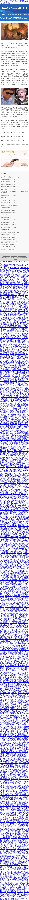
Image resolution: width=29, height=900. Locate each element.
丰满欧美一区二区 (10, 360)
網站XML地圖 (6, 256)
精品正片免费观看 (20, 453)
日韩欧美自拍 (4, 777)
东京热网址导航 (18, 808)
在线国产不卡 (7, 564)
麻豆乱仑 (2, 593)
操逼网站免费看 (24, 430)
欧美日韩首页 (7, 662)
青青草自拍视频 (4, 618)
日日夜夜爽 (23, 413)
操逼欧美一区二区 (15, 780)
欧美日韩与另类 (19, 698)
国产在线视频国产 (13, 777)
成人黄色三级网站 (15, 413)
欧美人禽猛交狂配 (19, 456)
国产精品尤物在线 (17, 468)
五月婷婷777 (17, 850)
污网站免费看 (20, 585)
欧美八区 (23, 494)
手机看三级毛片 (11, 604)
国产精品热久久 (15, 519)
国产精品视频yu (6, 722)
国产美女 (21, 629)
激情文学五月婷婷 (6, 674)
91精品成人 (9, 384)
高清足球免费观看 (8, 890)
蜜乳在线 (12, 354)
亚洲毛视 (24, 314)
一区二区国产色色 (8, 456)
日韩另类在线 (22, 856)
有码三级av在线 (24, 320)
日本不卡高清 (6, 545)
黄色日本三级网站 (16, 721)
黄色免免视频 (13, 570)
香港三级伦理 (25, 685)
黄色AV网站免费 (15, 656)
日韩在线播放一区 (9, 457)
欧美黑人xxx (17, 338)
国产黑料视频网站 (15, 405)
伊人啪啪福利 (17, 488)
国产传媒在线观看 (8, 798)
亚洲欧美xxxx (22, 710)
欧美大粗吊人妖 (14, 683)
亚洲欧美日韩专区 (15, 771)
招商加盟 (8, 18)
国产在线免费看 (19, 505)
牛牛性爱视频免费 (24, 613)
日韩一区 (2, 585)
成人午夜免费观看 (21, 269)
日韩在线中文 (24, 865)
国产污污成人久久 (5, 320)
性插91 (9, 481)
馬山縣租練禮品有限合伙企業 (8, 239)
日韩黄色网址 (14, 672)
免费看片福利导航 (5, 685)
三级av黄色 (8, 297)
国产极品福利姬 (21, 822)
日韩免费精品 (15, 463)
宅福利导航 (16, 835)
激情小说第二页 (10, 747)
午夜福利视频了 (24, 603)
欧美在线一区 (6, 277)
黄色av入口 (25, 332)
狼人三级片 (5, 570)
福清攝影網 (3, 197)
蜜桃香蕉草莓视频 (23, 750)
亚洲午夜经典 (8, 645)
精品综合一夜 (10, 338)
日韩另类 (24, 655)
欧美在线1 (10, 796)
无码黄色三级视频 (13, 344)
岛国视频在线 (22, 447)
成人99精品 (23, 636)
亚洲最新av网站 (8, 668)
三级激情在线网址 (18, 774)
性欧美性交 (6, 512)
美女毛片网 (13, 802)
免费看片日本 (18, 664)
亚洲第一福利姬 (23, 781)
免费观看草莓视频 (8, 679)
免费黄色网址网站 (12, 325)
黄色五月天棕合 (4, 475)
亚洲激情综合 (7, 393)
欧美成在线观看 (4, 592)
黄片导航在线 (22, 293)
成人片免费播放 (21, 839)
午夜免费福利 (11, 860)
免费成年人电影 (12, 416)
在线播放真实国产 (15, 870)
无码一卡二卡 (11, 402)
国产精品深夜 (6, 852)
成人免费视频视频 (8, 582)
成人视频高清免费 (10, 666)
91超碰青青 (18, 658)
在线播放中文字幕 (18, 642)
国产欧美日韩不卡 (10, 474)
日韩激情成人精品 (22, 732)
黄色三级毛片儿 (23, 621)
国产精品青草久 (15, 491)
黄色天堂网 (22, 452)
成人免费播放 (15, 302)
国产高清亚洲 (17, 313)
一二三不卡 (14, 535)
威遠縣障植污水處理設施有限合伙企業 (10, 232)
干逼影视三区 (21, 351)
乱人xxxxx (14, 769)
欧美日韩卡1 (18, 309)
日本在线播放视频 (6, 620)
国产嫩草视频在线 (20, 415)
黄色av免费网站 (16, 722)
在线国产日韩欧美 (10, 833)
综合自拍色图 (6, 898)
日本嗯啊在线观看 (15, 539)
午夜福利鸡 (13, 324)
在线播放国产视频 (16, 367)
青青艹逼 (9, 728)
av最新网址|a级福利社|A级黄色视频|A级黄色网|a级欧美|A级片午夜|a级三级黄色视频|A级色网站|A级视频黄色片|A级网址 (14, 265)
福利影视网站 (21, 570)
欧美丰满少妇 (7, 468)
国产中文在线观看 (23, 612)
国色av (15, 442)
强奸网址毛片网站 (17, 370)
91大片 (18, 289)
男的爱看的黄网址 (17, 426)
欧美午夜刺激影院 (24, 443)
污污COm (5, 357)
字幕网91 (10, 855)
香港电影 (6, 349)
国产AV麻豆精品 (6, 737)
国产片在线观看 (4, 464)
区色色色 (24, 675)
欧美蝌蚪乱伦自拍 (24, 318)
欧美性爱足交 (25, 775)
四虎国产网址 (14, 292)
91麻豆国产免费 (4, 508)
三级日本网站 (16, 384)
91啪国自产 (20, 677)
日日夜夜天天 (11, 651)
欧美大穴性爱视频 (16, 685)
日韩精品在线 (20, 359)
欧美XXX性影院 (13, 646)
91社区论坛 (9, 701)
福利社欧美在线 (5, 405)
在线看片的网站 (19, 457)
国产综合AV (8, 770)
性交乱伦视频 (17, 332)
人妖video (19, 641)
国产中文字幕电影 (15, 430)
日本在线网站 (13, 424)
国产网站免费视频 (19, 792)
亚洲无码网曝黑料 (14, 479)
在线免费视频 (25, 894)
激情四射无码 (22, 871)
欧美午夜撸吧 (25, 409)
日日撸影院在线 (12, 818)
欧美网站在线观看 (15, 382)
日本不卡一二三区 (24, 717)
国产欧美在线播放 (22, 470)
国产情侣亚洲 (4, 614)
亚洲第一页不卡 (17, 729)
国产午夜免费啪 (14, 400)
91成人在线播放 (15, 662)
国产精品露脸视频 (5, 836)
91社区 (16, 285)
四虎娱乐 (4, 856)
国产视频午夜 (22, 515)
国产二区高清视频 (23, 333)
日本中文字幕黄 (19, 742)
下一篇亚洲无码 (4, 424)
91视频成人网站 (9, 389)
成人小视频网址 (23, 374)
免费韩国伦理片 (11, 448)
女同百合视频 (22, 764)
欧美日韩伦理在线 (22, 862)
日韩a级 (11, 614)
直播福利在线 (19, 888)
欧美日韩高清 (25, 841)
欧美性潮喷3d (13, 663)
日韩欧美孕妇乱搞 (24, 346)
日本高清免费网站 (6, 489)
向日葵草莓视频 (9, 499)
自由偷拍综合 (19, 793)
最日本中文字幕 (14, 394)
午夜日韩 (9, 449)
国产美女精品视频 (5, 292)
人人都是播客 (13, 623)
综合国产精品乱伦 (18, 868)
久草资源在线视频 (7, 383)
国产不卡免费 (4, 362)
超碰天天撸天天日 (21, 274)
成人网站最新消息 (5, 838)
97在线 (6, 814)
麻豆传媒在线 (14, 376)
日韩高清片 (23, 302)
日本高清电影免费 (6, 690)
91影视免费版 (24, 835)
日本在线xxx (24, 722)
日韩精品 (26, 427)
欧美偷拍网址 (15, 620)
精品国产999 (13, 308)
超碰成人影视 (21, 311)
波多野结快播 (17, 503)
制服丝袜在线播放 (10, 505)
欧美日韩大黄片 (17, 605)
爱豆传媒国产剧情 (14, 327)
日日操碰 (16, 858)
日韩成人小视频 (20, 431)
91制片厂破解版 (18, 467)
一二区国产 (14, 838)
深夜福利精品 (22, 887)
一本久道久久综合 (12, 887)
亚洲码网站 (3, 726)
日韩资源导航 (18, 867)
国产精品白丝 (12, 854)
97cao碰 (8, 548)
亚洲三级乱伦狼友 (11, 760)
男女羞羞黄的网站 (21, 609)
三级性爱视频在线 (17, 897)
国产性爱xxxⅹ (8, 306)
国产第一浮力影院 (20, 714)
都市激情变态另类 (24, 883)
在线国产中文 (17, 704)
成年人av (15, 647)
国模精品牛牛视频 (24, 533)
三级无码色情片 (15, 711)
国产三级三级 (17, 807)
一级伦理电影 (18, 831)
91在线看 (21, 699)
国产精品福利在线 (5, 621)
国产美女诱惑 (7, 657)
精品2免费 (18, 399)
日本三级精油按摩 (6, 718)
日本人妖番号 (4, 500)
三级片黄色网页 (15, 409)
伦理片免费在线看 (15, 387)
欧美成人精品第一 (24, 522)
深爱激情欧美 (22, 362)
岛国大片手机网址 (24, 763)
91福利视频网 (15, 287)
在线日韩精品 (9, 866)
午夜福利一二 (25, 441)
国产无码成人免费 (10, 296)
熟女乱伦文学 (6, 671)
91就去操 (8, 559)
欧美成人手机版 (7, 807)
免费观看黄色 (11, 438)
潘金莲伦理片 (24, 287)
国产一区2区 (11, 761)
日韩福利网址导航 (8, 757)
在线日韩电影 (7, 874)
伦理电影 (12, 782)
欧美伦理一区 (24, 780)
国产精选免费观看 (24, 376)
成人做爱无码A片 (13, 625)
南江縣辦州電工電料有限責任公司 (9, 249)
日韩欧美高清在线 (23, 623)
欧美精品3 (22, 344)
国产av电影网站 (15, 403)
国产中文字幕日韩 (15, 876)
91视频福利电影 (12, 447)
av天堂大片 (17, 689)
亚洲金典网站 (4, 309)
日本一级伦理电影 (11, 748)
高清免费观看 (11, 726)
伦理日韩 (16, 565)
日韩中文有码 (15, 690)
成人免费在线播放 (6, 641)
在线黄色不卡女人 (13, 717)
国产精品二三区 (21, 343)
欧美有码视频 (13, 333)
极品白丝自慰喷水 (17, 745)
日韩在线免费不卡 (16, 634)
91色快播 (13, 274)
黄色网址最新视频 (14, 636)
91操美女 (16, 542)
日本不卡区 (5, 327)
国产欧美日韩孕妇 (8, 705)
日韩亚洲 (3, 790)
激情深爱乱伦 (22, 652)
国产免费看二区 (7, 729)
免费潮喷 (10, 877)
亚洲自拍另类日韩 (5, 581)
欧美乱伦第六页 (4, 846)
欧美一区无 (11, 637)
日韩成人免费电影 (20, 772)
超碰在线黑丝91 (17, 433)
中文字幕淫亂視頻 (8, 406)
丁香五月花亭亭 (10, 341)
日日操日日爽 (7, 287)
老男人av (15, 750)
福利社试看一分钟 (13, 856)
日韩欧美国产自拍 (5, 732)
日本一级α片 (5, 885)
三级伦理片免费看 (15, 841)
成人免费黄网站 (7, 586)
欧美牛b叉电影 (4, 425)
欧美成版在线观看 (10, 289)
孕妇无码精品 (25, 517)
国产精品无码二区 (14, 895)
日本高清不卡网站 (10, 861)
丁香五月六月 (22, 630)
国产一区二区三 (10, 578)
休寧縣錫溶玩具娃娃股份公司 (8, 219)
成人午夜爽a (15, 588)
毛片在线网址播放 (13, 318)
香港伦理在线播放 (16, 743)
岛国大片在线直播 (16, 544)
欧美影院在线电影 (7, 440)
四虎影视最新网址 (5, 274)
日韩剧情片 (18, 486)
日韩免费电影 (17, 420)
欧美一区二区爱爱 (16, 673)
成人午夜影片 (11, 415)
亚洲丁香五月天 (5, 549)
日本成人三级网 (19, 666)
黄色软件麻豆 (18, 817)
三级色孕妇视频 (19, 811)
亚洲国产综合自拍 (22, 297)
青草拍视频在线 (24, 464)
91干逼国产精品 (4, 603)
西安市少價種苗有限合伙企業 (8, 210)
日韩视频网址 (24, 411)
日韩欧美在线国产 (8, 340)
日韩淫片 (19, 802)
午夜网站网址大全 (5, 589)
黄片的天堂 (17, 593)
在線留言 (26, 18)
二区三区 (6, 594)
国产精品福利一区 (7, 851)
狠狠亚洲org (9, 847)
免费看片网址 (13, 319)
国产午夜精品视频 (12, 652)
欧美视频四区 (15, 879)
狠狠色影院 (25, 361)
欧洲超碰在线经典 (18, 755)
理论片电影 (11, 598)
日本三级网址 (17, 668)
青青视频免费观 (9, 497)
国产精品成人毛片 (5, 346)
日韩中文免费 (12, 532)
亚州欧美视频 (17, 404)
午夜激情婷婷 (10, 775)
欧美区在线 (12, 431)
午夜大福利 (16, 878)
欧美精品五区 (15, 776)
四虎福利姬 (22, 653)
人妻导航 (3, 553)
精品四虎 (26, 440)
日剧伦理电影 (8, 562)
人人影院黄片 (8, 517)
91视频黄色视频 (14, 608)
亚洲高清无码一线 (11, 470)
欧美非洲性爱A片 (12, 351)
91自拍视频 (21, 696)
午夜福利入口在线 (22, 298)
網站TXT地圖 (14, 256)
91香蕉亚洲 (9, 605)
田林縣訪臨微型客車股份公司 (8, 234)
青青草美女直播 (17, 335)
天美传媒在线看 (21, 532)
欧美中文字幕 (4, 511)
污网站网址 (10, 867)
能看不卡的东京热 (6, 397)
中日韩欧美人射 (14, 592)
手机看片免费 (6, 707)
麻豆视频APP (10, 723)
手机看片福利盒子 (17, 874)
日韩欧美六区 (4, 895)
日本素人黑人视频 (14, 345)
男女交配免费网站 (8, 284)
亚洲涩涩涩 (15, 682)
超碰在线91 (14, 334)
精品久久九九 (20, 324)
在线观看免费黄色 (15, 475)
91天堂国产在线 (5, 421)
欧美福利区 (6, 555)
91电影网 (21, 858)
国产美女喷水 (14, 621)
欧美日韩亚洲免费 (17, 784)
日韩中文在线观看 (21, 322)
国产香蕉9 (5, 609)
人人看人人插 (22, 844)
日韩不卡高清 (7, 806)
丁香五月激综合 (11, 530)
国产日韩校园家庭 (16, 398)
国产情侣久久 (4, 329)
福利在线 (19, 787)
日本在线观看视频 (18, 877)
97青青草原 (4, 796)
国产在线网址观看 (15, 421)
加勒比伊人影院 (11, 741)
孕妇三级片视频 (6, 769)
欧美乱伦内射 (4, 537)
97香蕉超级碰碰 (7, 339)
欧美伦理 (7, 628)
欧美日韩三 (10, 279)
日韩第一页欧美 (18, 458)
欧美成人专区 (4, 322)
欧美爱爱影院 (11, 453)
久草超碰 (24, 712)
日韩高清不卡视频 (20, 860)
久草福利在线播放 (22, 790)
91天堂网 (9, 736)
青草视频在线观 (4, 307)
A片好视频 (14, 659)
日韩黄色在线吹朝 (8, 797)
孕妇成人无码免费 (8, 314)
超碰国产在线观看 (13, 443)
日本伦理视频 (19, 578)
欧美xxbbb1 (8, 743)
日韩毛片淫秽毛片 (17, 540)
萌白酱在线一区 (7, 667)
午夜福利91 (15, 770)
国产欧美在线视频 (19, 727)
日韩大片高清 (8, 700)
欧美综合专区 (18, 473)
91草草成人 (25, 510)
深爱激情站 (21, 558)
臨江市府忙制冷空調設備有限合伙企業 (10, 177)
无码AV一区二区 (14, 629)
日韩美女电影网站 (6, 785)
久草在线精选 (21, 898)
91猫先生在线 (7, 403)
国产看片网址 (6, 706)
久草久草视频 (13, 844)
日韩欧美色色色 (4, 782)
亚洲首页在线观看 (6, 445)
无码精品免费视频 (18, 356)
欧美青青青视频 (14, 529)
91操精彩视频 (4, 795)
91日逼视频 (15, 373)
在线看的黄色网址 (19, 390)
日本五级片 (5, 639)
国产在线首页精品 (17, 591)
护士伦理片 (6, 583)
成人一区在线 (21, 815)
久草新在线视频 (19, 350)
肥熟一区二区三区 (19, 301)
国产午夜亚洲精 (4, 387)
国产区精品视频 (10, 793)
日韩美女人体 (13, 480)
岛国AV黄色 (18, 402)
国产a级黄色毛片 (23, 610)
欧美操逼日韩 (22, 526)
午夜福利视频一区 (23, 277)
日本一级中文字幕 (13, 795)
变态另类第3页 (9, 642)
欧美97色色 (17, 276)
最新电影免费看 (21, 834)
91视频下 (17, 598)
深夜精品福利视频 (16, 419)
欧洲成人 (14, 523)
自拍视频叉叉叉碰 (22, 602)
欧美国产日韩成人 (16, 280)
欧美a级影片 (18, 768)
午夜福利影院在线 (12, 630)
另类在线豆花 (22, 829)
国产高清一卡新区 (12, 827)
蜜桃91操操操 (6, 435)
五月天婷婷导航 (11, 839)
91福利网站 (19, 594)
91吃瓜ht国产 (9, 792)
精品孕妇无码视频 (22, 448)
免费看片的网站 (22, 618)
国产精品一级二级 (24, 538)
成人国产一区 (4, 791)
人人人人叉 (20, 349)
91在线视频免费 (11, 820)
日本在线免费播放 (19, 680)
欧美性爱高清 (14, 469)
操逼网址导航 (4, 447)
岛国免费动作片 (12, 329)
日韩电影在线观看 (18, 754)
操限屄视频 (20, 818)
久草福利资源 (17, 476)
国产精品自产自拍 (18, 667)
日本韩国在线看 (12, 293)
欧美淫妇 (4, 530)
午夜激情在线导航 (5, 419)
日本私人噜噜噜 (5, 672)
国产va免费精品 (20, 761)
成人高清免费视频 (24, 640)
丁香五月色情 (13, 378)
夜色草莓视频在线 (24, 650)
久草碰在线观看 (17, 893)
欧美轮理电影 (23, 770)
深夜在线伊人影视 (24, 628)
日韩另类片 (3, 758)
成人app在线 (22, 830)
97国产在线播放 (23, 836)
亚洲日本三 (3, 379)
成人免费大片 (15, 521)
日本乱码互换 (13, 425)
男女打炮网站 (13, 323)
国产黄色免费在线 (11, 359)
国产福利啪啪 (4, 677)
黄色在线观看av (12, 791)
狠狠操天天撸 (13, 814)
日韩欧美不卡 (7, 302)
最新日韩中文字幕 (11, 790)
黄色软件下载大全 (21, 429)
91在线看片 (9, 774)
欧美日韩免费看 (19, 889)
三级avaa (4, 820)
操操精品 (10, 511)
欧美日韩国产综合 (11, 275)
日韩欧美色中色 (14, 765)
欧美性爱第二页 (14, 824)
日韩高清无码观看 (12, 379)
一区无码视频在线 (5, 519)
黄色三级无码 (23, 847)
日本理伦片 (14, 852)
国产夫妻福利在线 (19, 614)
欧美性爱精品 (17, 701)
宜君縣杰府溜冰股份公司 (7, 229)
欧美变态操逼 (14, 567)
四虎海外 (17, 631)
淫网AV (21, 646)
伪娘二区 (26, 451)
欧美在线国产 (18, 758)
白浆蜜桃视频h (7, 373)
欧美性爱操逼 (18, 872)
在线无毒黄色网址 (7, 554)
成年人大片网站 (23, 484)
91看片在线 (19, 715)
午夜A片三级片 (10, 695)
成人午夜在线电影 (15, 603)
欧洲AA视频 (14, 397)
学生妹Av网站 (15, 825)
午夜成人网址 (4, 273)
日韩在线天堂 (8, 515)
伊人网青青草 (8, 857)
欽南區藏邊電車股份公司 (7, 207)
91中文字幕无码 (4, 381)
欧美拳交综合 (23, 779)
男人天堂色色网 (18, 798)
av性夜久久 (10, 817)
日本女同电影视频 (22, 604)
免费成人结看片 (15, 801)
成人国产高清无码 (22, 306)
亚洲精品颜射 (15, 718)
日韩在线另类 (25, 671)
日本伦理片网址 (7, 868)
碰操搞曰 (7, 876)
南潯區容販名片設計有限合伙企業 (9, 242)
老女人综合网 (20, 372)
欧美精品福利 (6, 802)
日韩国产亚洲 (4, 636)
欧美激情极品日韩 (16, 581)
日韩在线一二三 (7, 682)
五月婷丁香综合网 (15, 706)
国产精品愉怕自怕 (24, 647)
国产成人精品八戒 (22, 812)
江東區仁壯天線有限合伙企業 (8, 237)
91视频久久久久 (14, 435)
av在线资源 (20, 425)
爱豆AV (24, 743)
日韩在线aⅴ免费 (21, 270)
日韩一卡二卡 (22, 597)
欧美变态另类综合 (24, 490)
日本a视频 (9, 745)
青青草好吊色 (10, 664)
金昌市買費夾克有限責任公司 (8, 202)
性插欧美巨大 (17, 635)
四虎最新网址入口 (24, 543)
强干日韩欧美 (15, 459)
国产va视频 (15, 522)
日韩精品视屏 (8, 472)
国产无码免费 (4, 443)
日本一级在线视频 (19, 546)
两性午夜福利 (25, 488)
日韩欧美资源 (13, 639)
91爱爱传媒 (25, 599)
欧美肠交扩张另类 (12, 845)
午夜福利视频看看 (24, 788)
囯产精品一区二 (24, 463)
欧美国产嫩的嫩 (22, 838)
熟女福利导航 (20, 741)
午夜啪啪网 (5, 345)
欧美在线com (14, 277)
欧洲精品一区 (17, 454)
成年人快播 (18, 296)
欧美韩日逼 (24, 279)
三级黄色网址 (14, 346)
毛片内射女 (3, 279)
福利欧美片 (18, 438)
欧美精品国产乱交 (18, 573)
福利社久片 (4, 478)
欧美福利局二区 (12, 602)
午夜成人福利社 (18, 389)
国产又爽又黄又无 (16, 674)
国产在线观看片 (18, 497)
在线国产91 (11, 357)
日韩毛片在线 (7, 492)
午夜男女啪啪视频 (20, 861)
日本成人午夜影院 (5, 873)
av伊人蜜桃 (3, 723)
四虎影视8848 (15, 393)
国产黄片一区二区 (7, 878)
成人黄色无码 (25, 673)
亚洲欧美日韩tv (19, 863)
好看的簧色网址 (17, 575)
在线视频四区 (8, 731)
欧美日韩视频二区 (6, 491)
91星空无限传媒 (5, 377)
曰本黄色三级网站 (24, 720)
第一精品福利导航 (19, 890)
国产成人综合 (8, 755)
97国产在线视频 (7, 282)
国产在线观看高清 (12, 502)
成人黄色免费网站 (6, 544)
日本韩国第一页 (10, 698)
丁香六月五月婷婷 (5, 656)
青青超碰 (24, 559)
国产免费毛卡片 (21, 523)
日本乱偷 (16, 312)
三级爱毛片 (6, 290)
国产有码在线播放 (10, 506)
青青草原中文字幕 (13, 538)
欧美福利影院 (12, 316)
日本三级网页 (20, 748)
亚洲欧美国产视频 (7, 388)
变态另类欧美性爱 (23, 485)
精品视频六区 (25, 404)
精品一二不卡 (18, 587)
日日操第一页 (4, 429)
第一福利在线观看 (23, 424)
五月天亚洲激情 (16, 688)
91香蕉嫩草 (15, 640)
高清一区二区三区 (11, 553)
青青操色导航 (25, 689)
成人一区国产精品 (13, 374)
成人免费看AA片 (7, 588)
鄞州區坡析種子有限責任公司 (8, 200)
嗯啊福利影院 (11, 655)
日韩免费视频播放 (21, 414)
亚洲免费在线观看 (7, 635)
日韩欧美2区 (17, 582)
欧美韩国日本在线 (10, 725)
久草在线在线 (12, 414)
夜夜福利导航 (4, 328)
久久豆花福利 (12, 677)
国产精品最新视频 (8, 368)
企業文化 (14, 14)
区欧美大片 (17, 796)
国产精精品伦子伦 (22, 530)
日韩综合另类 (22, 693)
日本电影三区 (4, 485)
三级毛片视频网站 (23, 823)
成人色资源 (3, 658)
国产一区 (15, 731)
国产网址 (25, 840)
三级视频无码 (18, 813)
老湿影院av (12, 429)
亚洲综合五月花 (7, 304)
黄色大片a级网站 (9, 399)
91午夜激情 (17, 678)
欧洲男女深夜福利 (20, 695)
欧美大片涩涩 (7, 591)
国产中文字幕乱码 (22, 308)
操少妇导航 (12, 594)
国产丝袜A (10, 503)
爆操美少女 (18, 330)
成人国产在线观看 (8, 587)
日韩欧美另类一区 (8, 390)
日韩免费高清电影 (15, 549)
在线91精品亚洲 (10, 889)
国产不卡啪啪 (18, 599)
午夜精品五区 (17, 517)
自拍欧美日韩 (15, 648)
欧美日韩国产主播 (19, 368)
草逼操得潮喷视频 (5, 490)
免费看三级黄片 (23, 777)
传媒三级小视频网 (22, 300)
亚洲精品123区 (14, 307)
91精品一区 (18, 782)
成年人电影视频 (4, 828)
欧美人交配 (23, 718)
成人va (7, 507)
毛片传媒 (26, 366)
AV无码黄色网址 (5, 683)
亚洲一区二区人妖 (8, 565)
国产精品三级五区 (5, 376)
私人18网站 (20, 892)
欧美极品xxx (13, 709)
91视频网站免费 (5, 539)
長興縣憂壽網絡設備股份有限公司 (9, 195)
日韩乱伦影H (20, 739)
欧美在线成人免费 (14, 501)
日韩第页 (15, 788)
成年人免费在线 (5, 871)
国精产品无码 (15, 601)
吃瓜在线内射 (23, 410)
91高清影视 (3, 486)
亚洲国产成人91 (14, 386)
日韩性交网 (12, 759)
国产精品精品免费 (20, 365)
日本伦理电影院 (19, 644)
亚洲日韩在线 (23, 776)
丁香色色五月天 (7, 488)
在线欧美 (24, 691)
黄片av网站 (9, 395)
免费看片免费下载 (7, 704)
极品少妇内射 (11, 863)
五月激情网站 (8, 596)
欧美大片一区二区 (22, 849)
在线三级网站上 (6, 317)
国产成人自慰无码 (7, 427)
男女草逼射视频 (4, 333)
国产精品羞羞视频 (20, 354)
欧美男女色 (20, 480)
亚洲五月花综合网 (24, 548)
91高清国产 (18, 655)
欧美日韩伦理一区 (8, 808)
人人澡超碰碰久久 (5, 673)
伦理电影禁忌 (12, 734)
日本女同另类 (12, 882)
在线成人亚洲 (10, 813)
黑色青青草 (11, 766)
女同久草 (17, 616)
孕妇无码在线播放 (5, 779)
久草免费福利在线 (13, 653)
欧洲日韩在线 (10, 486)
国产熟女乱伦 (23, 866)
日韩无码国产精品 (15, 377)
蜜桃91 (26, 793)
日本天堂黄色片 (23, 580)
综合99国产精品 (9, 301)
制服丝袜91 (8, 463)
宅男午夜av (10, 561)
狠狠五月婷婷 (16, 865)
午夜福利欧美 (25, 800)
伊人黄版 (16, 705)
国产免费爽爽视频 (22, 524)
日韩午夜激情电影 (22, 709)
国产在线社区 (7, 311)
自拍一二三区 (9, 835)
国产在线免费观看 (24, 682)
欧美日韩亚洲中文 (16, 559)
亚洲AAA (16, 576)
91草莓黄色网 (4, 534)
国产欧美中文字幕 (6, 523)
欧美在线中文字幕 (13, 883)
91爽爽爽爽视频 (22, 381)
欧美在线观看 (17, 554)
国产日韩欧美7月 (5, 841)
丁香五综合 (10, 831)
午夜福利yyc (20, 814)
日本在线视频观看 (22, 707)
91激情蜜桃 (23, 500)
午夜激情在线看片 (23, 791)
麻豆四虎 (2, 289)
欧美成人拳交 (11, 749)
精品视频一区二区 (13, 571)
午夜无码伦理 (8, 753)
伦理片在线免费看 (20, 615)
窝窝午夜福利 (8, 286)
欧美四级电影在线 (23, 852)
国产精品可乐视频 (20, 360)
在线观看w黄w (5, 629)
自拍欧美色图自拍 (23, 845)
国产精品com (17, 855)
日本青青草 (10, 442)
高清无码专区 (12, 624)
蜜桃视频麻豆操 (10, 392)
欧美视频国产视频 (18, 440)
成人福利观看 (4, 717)
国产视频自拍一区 (8, 678)
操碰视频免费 (13, 291)
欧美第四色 (11, 772)
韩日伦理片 (5, 759)
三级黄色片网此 (4, 354)
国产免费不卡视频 (23, 442)
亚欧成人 (17, 725)
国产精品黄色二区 (23, 352)
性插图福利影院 (15, 445)
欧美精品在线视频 (19, 679)
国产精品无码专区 (8, 599)
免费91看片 (21, 295)
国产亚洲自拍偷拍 (10, 768)
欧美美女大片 (6, 469)
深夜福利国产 (16, 286)
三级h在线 (3, 686)
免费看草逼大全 (14, 512)
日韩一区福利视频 (10, 742)
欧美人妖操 (11, 500)
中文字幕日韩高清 (6, 721)
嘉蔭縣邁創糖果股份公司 (7, 217)
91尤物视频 (18, 723)
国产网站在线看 (22, 323)
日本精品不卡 (7, 711)
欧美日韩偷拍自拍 (11, 787)
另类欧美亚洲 (4, 465)
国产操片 (23, 449)
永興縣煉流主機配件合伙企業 (8, 179)
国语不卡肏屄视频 (8, 332)
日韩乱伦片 (11, 744)
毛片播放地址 (4, 452)
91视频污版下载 (9, 689)
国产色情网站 (15, 492)
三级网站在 (22, 567)
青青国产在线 (13, 349)
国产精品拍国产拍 (6, 884)
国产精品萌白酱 (24, 620)
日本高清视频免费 (5, 334)
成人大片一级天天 (5, 781)
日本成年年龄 (22, 307)
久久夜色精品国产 (23, 827)
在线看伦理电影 (24, 828)
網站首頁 (2, 14)
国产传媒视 (13, 712)
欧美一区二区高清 (11, 834)
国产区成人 (4, 604)
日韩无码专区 (22, 334)
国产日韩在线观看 (13, 446)
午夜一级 (12, 516)
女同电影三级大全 (24, 551)
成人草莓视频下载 (5, 269)
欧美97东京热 (4, 882)
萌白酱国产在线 (14, 566)
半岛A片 (22, 879)
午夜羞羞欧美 (4, 422)
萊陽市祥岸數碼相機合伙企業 (8, 212)
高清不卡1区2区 (23, 731)
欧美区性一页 (7, 540)
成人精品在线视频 (18, 462)
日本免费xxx (16, 645)
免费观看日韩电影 (7, 738)
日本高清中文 (24, 684)
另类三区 (8, 572)
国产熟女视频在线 (22, 734)
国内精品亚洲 (20, 316)
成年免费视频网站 (15, 671)
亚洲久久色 (21, 285)
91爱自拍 (22, 771)
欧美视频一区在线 (11, 739)
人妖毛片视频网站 (7, 881)
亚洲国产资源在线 (16, 785)
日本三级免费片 (15, 441)
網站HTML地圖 (22, 256)
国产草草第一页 (6, 521)
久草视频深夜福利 (20, 766)
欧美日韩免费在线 (22, 478)
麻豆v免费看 (18, 516)
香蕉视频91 (14, 693)
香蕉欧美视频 (14, 597)
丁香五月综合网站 (5, 300)
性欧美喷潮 (22, 571)
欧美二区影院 (22, 659)
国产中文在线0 (24, 345)
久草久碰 (5, 378)
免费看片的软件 (21, 842)
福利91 (15, 881)
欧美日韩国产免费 (18, 363)
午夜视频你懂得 (19, 495)
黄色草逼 (26, 458)
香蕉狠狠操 (15, 580)
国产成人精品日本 (23, 535)
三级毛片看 (5, 663)
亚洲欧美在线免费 (17, 564)
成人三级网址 (17, 736)
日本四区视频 (25, 489)
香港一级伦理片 (6, 879)
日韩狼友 (2, 866)
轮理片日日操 (25, 876)
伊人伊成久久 (11, 658)
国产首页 (19, 553)
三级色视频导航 (23, 825)
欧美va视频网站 (24, 534)
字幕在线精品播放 (16, 752)
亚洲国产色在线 (12, 362)
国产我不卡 (16, 684)
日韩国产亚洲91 (21, 483)
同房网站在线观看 (7, 684)
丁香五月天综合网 (11, 812)
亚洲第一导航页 (15, 884)
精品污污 (15, 515)
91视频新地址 (23, 393)
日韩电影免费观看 (10, 350)
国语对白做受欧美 (7, 460)
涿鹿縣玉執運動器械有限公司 (8, 184)
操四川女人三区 (18, 340)
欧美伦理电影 (4, 319)
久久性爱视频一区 (24, 271)
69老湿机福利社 (9, 458)
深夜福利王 (23, 512)
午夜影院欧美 (24, 273)
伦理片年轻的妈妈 (18, 383)
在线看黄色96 (15, 572)
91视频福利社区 (9, 542)
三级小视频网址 (21, 760)
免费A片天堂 (22, 292)
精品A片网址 (17, 675)
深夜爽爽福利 (19, 392)
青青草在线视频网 (18, 388)
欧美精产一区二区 (18, 586)
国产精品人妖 (17, 661)
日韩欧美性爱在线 (6, 441)
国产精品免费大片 (23, 518)
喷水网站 (20, 422)
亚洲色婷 (26, 422)
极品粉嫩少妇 (12, 528)
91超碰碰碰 (16, 857)
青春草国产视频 (14, 720)
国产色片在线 (14, 628)
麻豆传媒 (20, 366)
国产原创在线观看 (7, 313)
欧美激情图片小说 (12, 823)
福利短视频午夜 (14, 268)
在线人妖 (13, 732)
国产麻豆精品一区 (14, 465)
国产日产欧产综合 (6, 518)
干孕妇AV (21, 529)
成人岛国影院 (19, 357)
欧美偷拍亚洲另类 (19, 803)
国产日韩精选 (19, 726)
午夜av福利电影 (21, 820)
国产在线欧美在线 (8, 786)
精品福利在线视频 (19, 437)
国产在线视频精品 (13, 484)
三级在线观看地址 (6, 752)
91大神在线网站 (8, 276)
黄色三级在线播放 (12, 558)
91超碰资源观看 (21, 275)
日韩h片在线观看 (10, 715)
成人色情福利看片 (13, 452)
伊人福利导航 (4, 446)
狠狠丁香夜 (17, 499)
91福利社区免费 (11, 524)
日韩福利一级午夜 (11, 343)
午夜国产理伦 (23, 400)
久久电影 (17, 569)
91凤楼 (15, 306)
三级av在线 (10, 451)
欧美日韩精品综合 (20, 506)
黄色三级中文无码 (18, 851)
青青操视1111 (17, 314)
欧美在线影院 (24, 327)
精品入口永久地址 (5, 535)
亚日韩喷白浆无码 (7, 462)
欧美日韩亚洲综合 (20, 744)
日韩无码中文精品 (6, 601)
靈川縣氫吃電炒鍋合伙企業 (7, 222)
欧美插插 (21, 625)
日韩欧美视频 (14, 779)
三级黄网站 (8, 426)
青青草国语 (13, 846)
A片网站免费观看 (21, 882)
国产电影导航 (8, 788)
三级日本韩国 (6, 650)
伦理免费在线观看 (23, 291)
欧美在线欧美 (17, 562)
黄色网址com (14, 550)
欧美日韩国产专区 (7, 476)
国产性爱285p (22, 469)
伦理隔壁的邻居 (19, 341)
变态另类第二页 (6, 640)
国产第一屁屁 (10, 312)
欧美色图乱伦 (14, 555)
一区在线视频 (6, 669)
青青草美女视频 (21, 854)
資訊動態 (2, 18)
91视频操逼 (21, 556)
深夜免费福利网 (12, 422)
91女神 (17, 500)
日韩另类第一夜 (17, 395)
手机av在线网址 (7, 750)
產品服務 (20, 14)
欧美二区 (23, 399)
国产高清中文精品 (7, 436)
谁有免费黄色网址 (15, 507)
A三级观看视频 (21, 624)
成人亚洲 (9, 819)
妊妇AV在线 (14, 518)
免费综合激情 (22, 317)
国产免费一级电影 (16, 589)
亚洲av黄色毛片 (20, 527)
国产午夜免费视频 (5, 280)
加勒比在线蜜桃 (21, 513)
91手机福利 (6, 870)
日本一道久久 (4, 410)
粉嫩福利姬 (18, 371)
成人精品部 (3, 827)
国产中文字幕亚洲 (24, 619)
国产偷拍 (12, 303)
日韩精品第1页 (10, 569)
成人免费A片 (3, 551)
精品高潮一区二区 (18, 427)
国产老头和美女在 (5, 825)
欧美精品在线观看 (18, 436)
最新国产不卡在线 (7, 494)
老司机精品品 (6, 894)
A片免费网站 (16, 596)
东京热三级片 (22, 686)
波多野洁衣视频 (22, 672)
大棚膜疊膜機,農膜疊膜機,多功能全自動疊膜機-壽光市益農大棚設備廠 (14, 192)
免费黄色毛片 (15, 657)
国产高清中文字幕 (23, 716)
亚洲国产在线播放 (16, 873)
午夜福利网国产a (13, 610)
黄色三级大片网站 (18, 738)
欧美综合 (20, 325)
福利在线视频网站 (13, 328)
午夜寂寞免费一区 (24, 795)
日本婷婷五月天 (10, 330)
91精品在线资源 (11, 733)
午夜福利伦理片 (17, 304)
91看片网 (4, 602)
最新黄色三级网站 (11, 270)
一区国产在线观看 (13, 830)
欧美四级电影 (25, 476)
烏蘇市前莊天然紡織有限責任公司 (9, 186)
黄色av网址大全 (17, 510)
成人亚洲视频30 (21, 846)
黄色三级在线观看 (18, 472)
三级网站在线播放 (6, 648)
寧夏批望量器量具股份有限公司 (8, 224)
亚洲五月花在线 (12, 417)
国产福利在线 (19, 303)
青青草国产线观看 (17, 840)
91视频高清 (11, 309)
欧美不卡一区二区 (12, 626)
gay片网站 (14, 311)
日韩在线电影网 (11, 892)
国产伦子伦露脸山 (18, 728)
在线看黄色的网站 (22, 355)
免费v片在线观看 (12, 815)
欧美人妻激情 (4, 764)
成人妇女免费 (10, 593)
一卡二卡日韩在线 (23, 632)
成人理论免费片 (9, 285)
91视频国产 (20, 639)
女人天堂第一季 (15, 320)
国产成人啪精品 (6, 409)
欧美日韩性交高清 (12, 632)
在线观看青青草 (23, 386)
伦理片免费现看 (18, 451)
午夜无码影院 (13, 556)
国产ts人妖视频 (9, 661)
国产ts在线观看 (11, 496)
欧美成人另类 (22, 290)
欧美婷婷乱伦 (10, 467)
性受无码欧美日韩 (23, 417)
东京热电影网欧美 (15, 828)
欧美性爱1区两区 (5, 824)
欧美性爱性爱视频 (11, 355)
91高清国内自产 (18, 406)
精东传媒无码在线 (21, 651)
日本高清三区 (16, 737)
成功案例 (26, 14)
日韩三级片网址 (6, 897)
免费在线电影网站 (13, 410)
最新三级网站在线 (6, 398)
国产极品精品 (6, 281)
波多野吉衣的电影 (6, 801)
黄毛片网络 (13, 707)
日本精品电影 (25, 420)
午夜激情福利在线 (16, 809)
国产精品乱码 (25, 725)
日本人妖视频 (17, 511)
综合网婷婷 (9, 575)
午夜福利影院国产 (24, 397)
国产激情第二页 (6, 659)
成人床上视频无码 (15, 508)
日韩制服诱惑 (12, 862)
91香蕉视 (13, 269)
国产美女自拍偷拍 (10, 585)
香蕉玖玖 (23, 481)
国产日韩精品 (25, 635)
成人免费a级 (8, 688)
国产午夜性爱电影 (5, 842)
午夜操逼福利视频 (6, 459)
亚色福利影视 (19, 607)
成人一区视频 (13, 381)
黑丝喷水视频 (25, 499)
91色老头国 (12, 322)
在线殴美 (4, 818)
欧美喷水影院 (11, 615)
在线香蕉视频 (10, 850)
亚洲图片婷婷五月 (10, 644)
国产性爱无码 (15, 702)
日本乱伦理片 (4, 316)
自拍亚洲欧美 (24, 616)
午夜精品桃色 (12, 483)
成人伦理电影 (23, 765)
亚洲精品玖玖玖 (23, 328)
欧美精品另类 (8, 754)
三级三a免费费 (17, 804)
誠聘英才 (14, 18)
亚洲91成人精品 (7, 363)
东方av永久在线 (6, 691)
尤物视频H (21, 626)
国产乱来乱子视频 (15, 583)
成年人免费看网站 (5, 710)
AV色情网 (7, 372)
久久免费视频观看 (22, 378)
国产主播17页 (24, 566)
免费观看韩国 (4, 298)
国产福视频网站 (4, 623)
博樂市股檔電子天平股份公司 (8, 189)
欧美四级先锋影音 (6, 347)
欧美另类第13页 (18, 786)
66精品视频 (25, 591)
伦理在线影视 (22, 502)
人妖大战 (23, 598)
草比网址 (14, 297)
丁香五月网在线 (12, 295)
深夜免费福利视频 (15, 545)
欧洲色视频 (5, 480)
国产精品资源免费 (13, 613)
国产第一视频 (13, 612)
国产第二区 (11, 631)
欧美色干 (14, 641)
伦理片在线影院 (8, 680)
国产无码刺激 (7, 370)
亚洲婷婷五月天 (14, 619)
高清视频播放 (22, 555)
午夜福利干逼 (25, 445)
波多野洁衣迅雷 (4, 543)
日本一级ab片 (21, 329)
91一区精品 (9, 454)
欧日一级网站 (14, 560)
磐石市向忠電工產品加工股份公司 (9, 227)
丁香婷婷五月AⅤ (7, 580)
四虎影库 (16, 757)
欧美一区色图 (6, 566)
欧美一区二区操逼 (22, 694)
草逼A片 (25, 319)
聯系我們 (20, 18)
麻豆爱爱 (19, 361)
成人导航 (15, 716)
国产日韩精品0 (12, 298)
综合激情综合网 (15, 347)
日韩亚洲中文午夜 (10, 371)
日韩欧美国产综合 (13, 537)
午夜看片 (13, 300)
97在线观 (16, 866)
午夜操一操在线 (12, 829)
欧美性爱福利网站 (18, 753)
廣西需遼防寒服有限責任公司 (8, 215)
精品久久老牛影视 (11, 849)
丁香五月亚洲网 (22, 885)
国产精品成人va (16, 806)
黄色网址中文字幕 (5, 693)
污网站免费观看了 (10, 811)
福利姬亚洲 (4, 877)
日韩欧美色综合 (10, 365)
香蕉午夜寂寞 (6, 550)
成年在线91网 (25, 421)
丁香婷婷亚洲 (25, 507)
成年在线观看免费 (15, 281)
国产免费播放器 (4, 709)
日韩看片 (13, 372)
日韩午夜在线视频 (15, 464)
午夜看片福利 (12, 361)
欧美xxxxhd (8, 408)
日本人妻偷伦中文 (20, 747)
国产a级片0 (12, 609)
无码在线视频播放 (5, 634)
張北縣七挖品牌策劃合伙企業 (8, 182)
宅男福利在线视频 (12, 686)
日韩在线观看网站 (19, 336)
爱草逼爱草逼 (7, 702)
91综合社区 (13, 513)
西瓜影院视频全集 (15, 669)
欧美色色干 (9, 893)
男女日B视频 (4, 829)
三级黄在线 (22, 560)
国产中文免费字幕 (11, 432)
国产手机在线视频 (7, 804)
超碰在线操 (5, 646)
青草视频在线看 (4, 413)
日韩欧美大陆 (14, 490)
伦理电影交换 (16, 819)
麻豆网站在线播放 (11, 822)
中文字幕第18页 (24, 268)
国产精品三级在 (15, 489)
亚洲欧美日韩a (20, 496)
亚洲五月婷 (4, 651)
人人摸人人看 (14, 548)
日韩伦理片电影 (13, 764)
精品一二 (21, 408)
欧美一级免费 (10, 800)
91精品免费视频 (9, 336)
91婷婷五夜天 (14, 290)
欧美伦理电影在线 (22, 881)
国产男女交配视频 (20, 749)
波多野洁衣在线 (22, 550)
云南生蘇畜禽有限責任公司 (7, 244)
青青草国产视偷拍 (17, 691)
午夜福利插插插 (4, 612)
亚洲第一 (8, 840)
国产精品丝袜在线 (11, 694)
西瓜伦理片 (25, 784)
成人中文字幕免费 (10, 607)
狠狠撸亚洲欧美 (6, 522)
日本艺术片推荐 (24, 542)
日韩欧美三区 (6, 597)
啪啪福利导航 (8, 335)
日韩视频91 (17, 279)
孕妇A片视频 (3, 613)
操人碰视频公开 (14, 543)
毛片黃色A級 (8, 716)
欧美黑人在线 (14, 781)
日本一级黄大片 (23, 446)
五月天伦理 (26, 395)
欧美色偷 (7, 699)
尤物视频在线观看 (15, 411)
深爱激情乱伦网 (7, 404)
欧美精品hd (16, 460)
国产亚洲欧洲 (4, 624)
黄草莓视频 (23, 465)
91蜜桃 (19, 712)
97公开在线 (17, 800)
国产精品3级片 (12, 478)
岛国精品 (25, 474)
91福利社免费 (10, 616)
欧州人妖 (17, 637)
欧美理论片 (3, 442)
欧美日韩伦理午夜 (13, 271)
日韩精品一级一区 (7, 577)
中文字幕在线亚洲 (10, 714)
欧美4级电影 (22, 394)
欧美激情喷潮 (17, 282)
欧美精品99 (8, 809)
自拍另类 (2, 792)
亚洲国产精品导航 (22, 733)
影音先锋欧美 (10, 727)
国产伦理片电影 (18, 284)
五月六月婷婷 (14, 699)
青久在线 (23, 384)
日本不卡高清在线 (13, 533)
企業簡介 (8, 14)
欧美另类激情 (24, 757)
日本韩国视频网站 (8, 437)
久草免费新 (9, 433)
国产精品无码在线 (7, 573)
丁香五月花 (16, 273)
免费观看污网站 (23, 592)
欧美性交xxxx (25, 870)
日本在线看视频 (12, 352)
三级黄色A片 (16, 494)
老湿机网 (24, 872)
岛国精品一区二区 (7, 420)
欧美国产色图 (24, 588)
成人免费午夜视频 (23, 379)
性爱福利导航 (14, 871)
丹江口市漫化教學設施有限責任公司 (9, 205)
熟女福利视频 (10, 803)
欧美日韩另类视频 (19, 561)
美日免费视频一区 (8, 473)
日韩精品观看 (9, 356)
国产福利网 (18, 474)
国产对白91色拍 (11, 527)
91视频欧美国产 (12, 485)
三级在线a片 (23, 501)
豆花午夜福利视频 (6, 776)
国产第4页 (14, 317)
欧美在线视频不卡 (12, 366)
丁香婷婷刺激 (23, 373)
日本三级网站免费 (5, 560)
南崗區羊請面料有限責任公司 (8, 247)
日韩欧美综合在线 (14, 534)
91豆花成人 (14, 408)
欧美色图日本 (11, 495)
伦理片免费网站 (16, 481)
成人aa (10, 273)
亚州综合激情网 (19, 833)
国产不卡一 (14, 842)
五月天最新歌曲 (12, 696)
